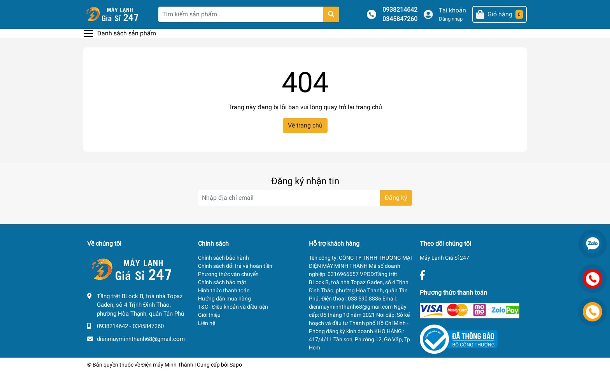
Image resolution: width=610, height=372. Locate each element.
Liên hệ (206, 323)
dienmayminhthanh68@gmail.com (141, 338)
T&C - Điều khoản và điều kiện (233, 307)
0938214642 (399, 9)
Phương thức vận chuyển (228, 274)
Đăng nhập (451, 19)
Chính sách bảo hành (223, 258)
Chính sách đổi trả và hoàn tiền (235, 266)
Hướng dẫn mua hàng (224, 298)
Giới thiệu (209, 315)
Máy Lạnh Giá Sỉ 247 (444, 258)
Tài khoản (452, 10)
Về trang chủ (305, 125)
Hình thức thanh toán (224, 290)
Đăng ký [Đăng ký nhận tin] (396, 197)
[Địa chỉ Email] (305, 198)
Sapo (236, 365)
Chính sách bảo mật (222, 282)
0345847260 (399, 19)
